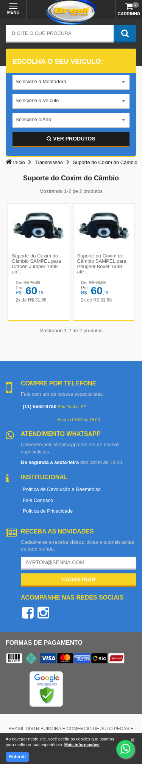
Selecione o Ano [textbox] (33, 119)
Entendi (17, 756)
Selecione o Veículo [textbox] (37, 100)
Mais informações (82, 744)
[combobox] (71, 82)
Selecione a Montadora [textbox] (41, 81)
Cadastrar (78, 579)
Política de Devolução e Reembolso (62, 489)
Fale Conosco (38, 500)
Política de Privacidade (48, 511)
